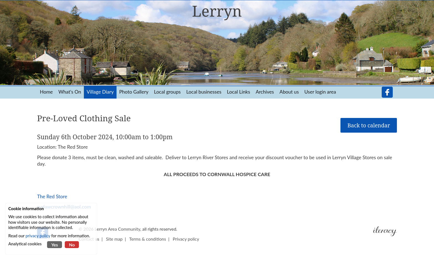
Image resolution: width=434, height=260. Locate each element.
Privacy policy (186, 238)
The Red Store (52, 196)
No (72, 244)
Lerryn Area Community (117, 228)
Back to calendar (368, 125)
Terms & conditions (147, 238)
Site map (114, 238)
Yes (54, 244)
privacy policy (37, 235)
